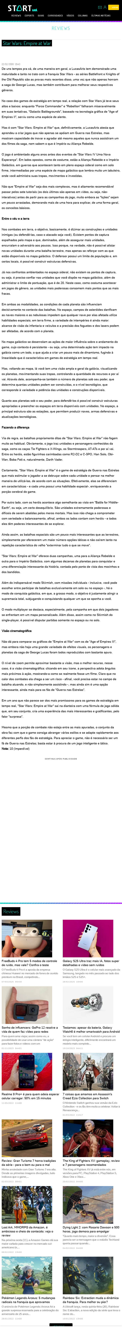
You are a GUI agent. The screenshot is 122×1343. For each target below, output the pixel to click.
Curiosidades (55, 15)
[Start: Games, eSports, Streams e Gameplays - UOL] (20, 8)
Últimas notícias (101, 15)
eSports (29, 15)
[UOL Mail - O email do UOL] (100, 7)
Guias (41, 15)
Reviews (16, 15)
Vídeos (70, 15)
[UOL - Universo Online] (34, 10)
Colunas (83, 15)
